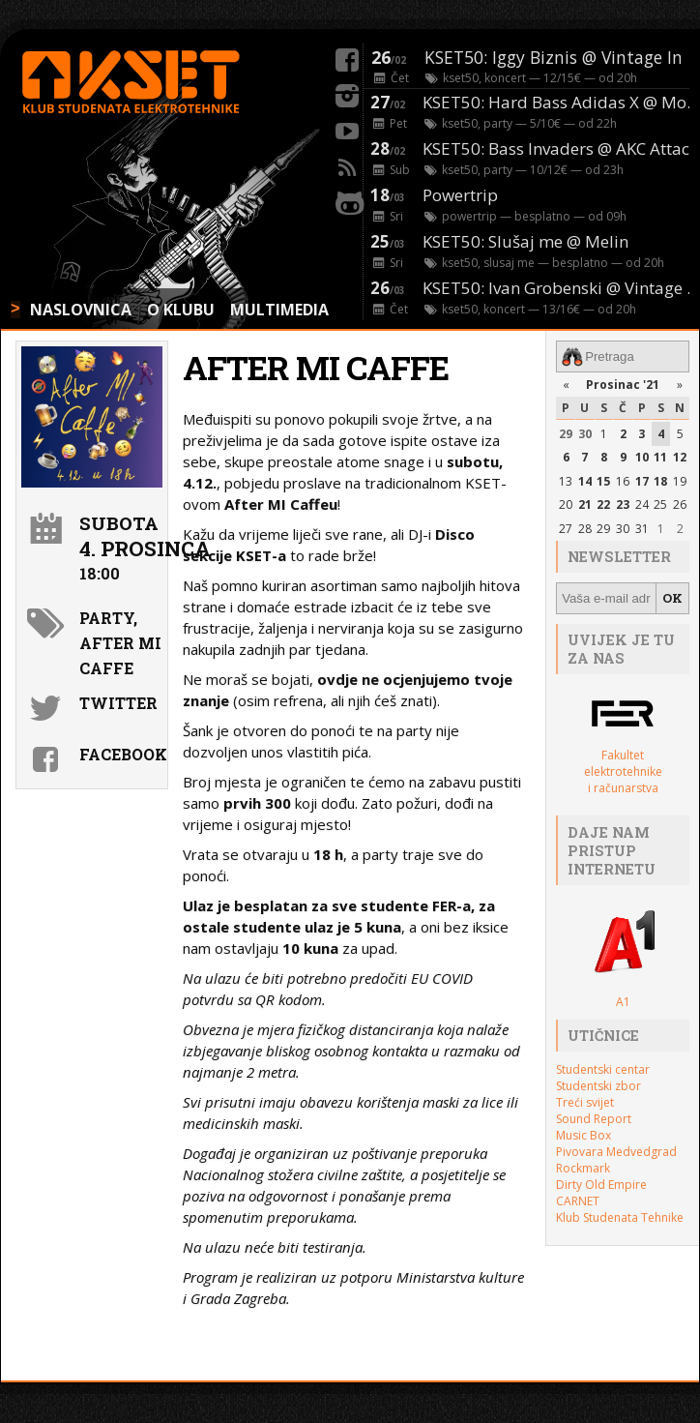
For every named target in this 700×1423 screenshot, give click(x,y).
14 (585, 481)
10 (642, 457)
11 (660, 457)
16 (622, 481)
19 (679, 481)
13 (565, 481)
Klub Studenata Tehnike (620, 1217)
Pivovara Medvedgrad (616, 1151)
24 (642, 504)
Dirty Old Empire (601, 1184)
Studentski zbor (598, 1086)
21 (585, 504)
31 (642, 528)
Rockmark (583, 1168)
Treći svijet (585, 1102)
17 (642, 481)
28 (585, 528)
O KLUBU (181, 309)
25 (660, 504)
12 (679, 457)
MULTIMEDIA (279, 309)
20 (565, 504)
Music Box (583, 1135)
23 (622, 504)
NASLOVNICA (80, 309)
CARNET (577, 1201)
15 (603, 481)
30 (585, 434)
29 (565, 434)
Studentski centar (603, 1069)
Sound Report (593, 1119)
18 (660, 481)
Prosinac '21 (622, 384)
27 (565, 528)
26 (679, 504)
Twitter (118, 703)
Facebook (120, 754)
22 (603, 504)
